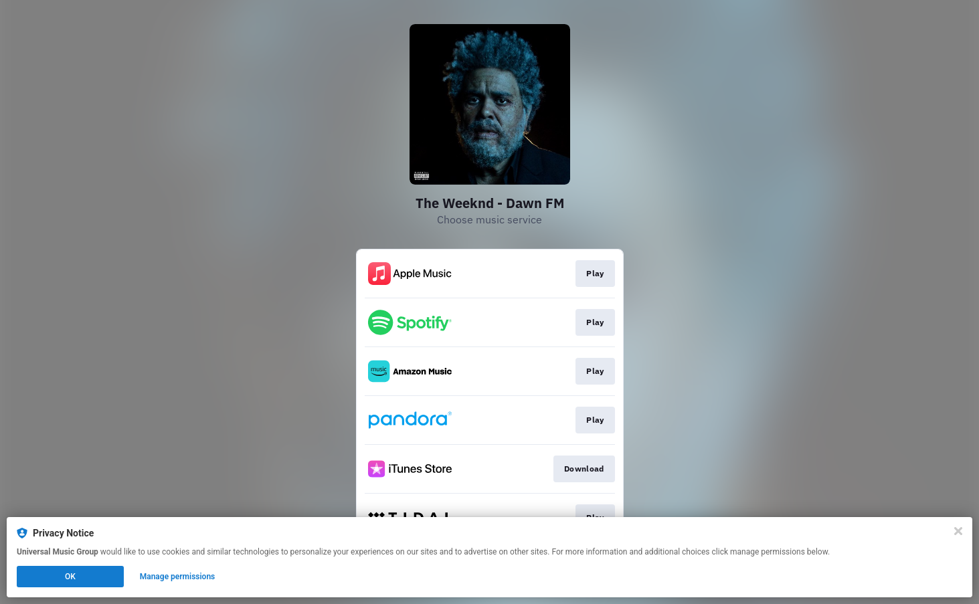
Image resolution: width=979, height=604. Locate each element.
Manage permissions (177, 576)
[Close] (958, 531)
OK (70, 576)
